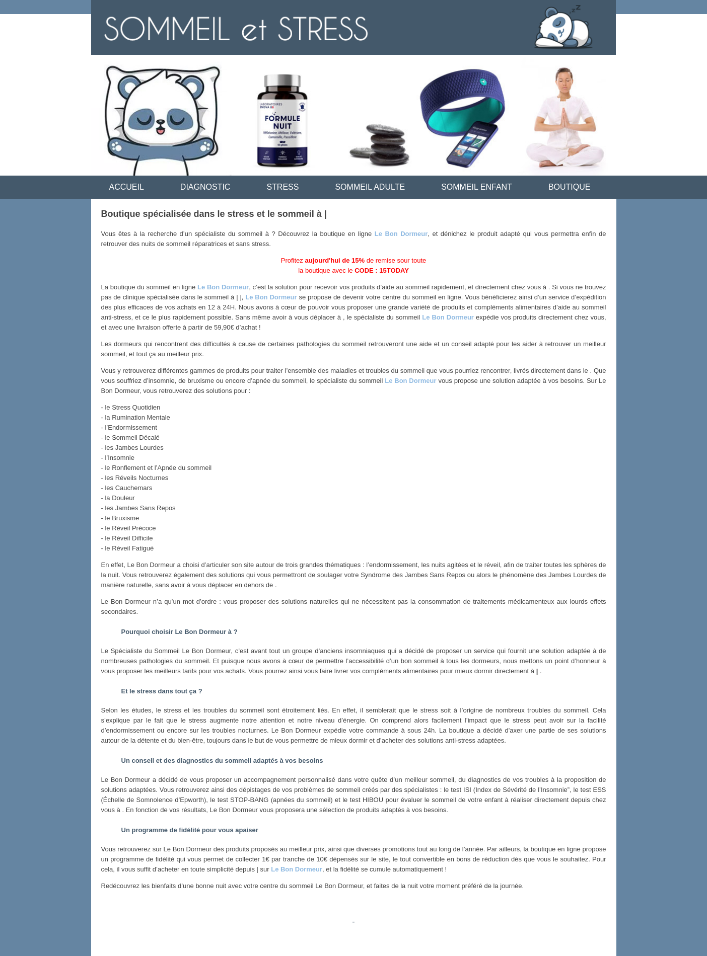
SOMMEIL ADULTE (370, 187)
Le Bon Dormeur (401, 233)
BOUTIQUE (569, 187)
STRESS (282, 187)
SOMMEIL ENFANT (476, 187)
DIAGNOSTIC (205, 187)
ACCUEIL (126, 187)
